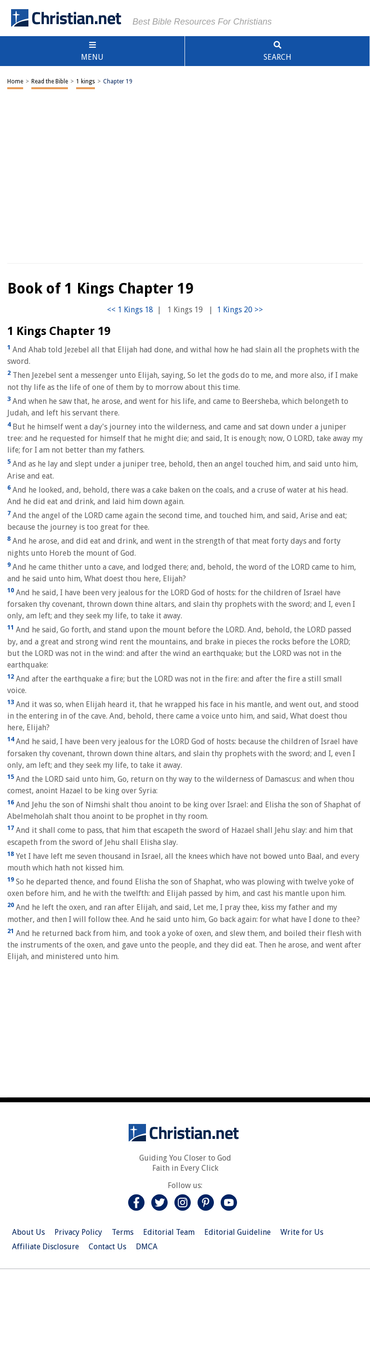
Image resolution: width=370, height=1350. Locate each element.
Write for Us (301, 1232)
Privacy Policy (78, 1232)
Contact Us (107, 1246)
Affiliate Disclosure (45, 1246)
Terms (122, 1232)
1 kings (85, 81)
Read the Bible (49, 81)
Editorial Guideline (237, 1232)
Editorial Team (169, 1232)
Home (15, 81)
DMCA (147, 1246)
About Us (28, 1232)
